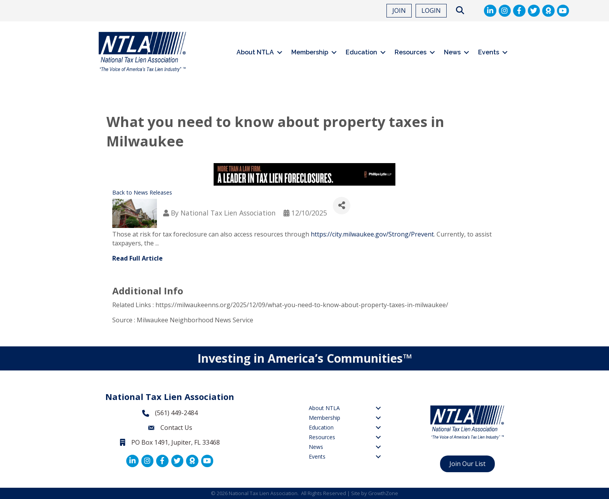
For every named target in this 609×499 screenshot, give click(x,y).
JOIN (399, 10)
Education (361, 52)
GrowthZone (383, 493)
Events (488, 52)
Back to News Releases (142, 192)
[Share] (341, 205)
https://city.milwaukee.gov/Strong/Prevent (372, 234)
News (452, 52)
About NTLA (255, 52)
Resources (410, 52)
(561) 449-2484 (176, 413)
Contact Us (176, 427)
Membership (309, 52)
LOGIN (431, 10)
